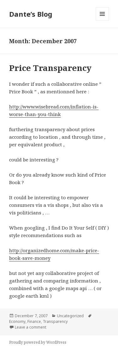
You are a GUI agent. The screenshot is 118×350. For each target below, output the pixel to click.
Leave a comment (30, 327)
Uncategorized (70, 315)
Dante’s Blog (30, 14)
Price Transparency (50, 67)
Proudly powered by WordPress (37, 342)
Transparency (55, 321)
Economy (17, 321)
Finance (34, 321)
